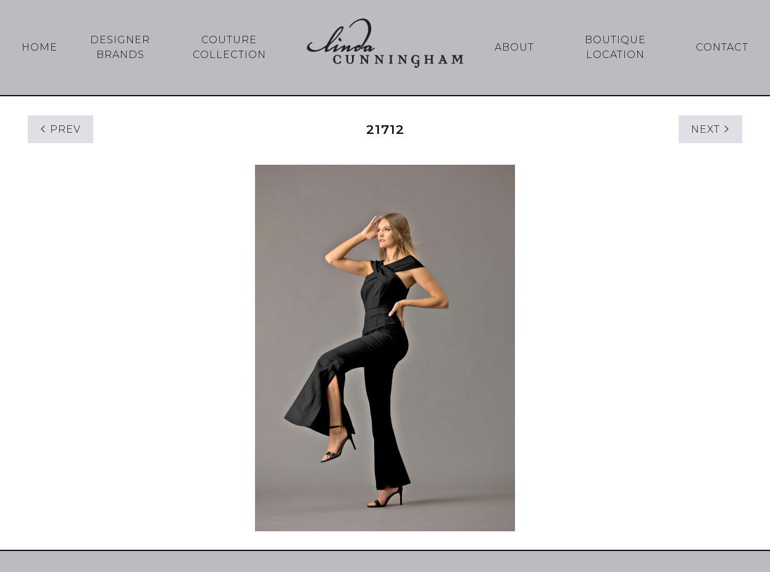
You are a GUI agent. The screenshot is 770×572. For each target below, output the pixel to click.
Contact (722, 47)
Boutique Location (615, 47)
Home (39, 47)
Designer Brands (120, 47)
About (514, 47)
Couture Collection (229, 47)
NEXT (710, 129)
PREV (60, 129)
